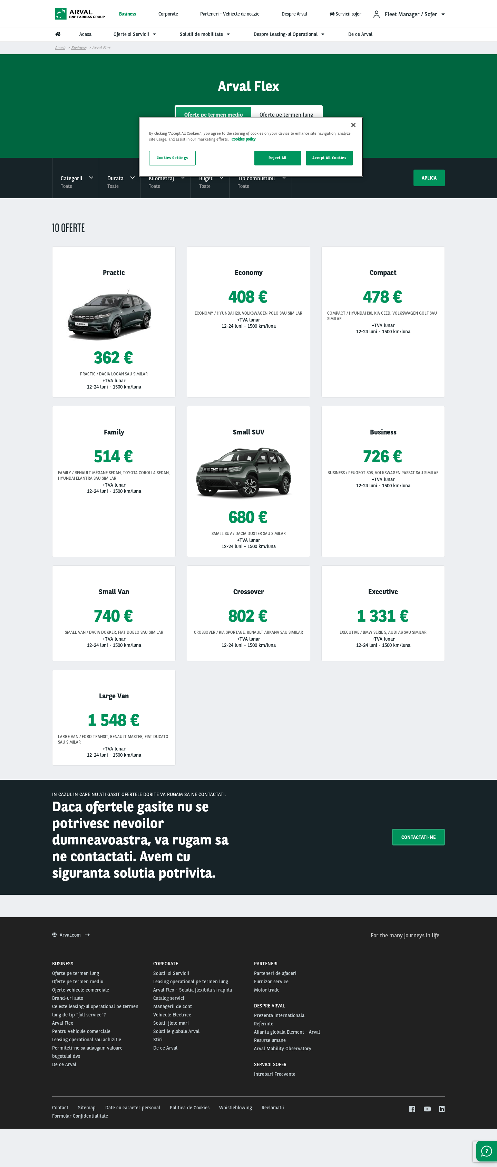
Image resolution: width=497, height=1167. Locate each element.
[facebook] (412, 1109)
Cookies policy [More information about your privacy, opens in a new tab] (244, 139)
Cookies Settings (172, 157)
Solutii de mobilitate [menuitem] (206, 34)
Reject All (277, 157)
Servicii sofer (345, 14)
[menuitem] (408, 14)
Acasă (60, 47)
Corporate (168, 14)
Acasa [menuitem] (85, 34)
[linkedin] (441, 1109)
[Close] (353, 125)
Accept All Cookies (329, 157)
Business (127, 14)
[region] (251, 147)
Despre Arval (294, 14)
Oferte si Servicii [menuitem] (136, 34)
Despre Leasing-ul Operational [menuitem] (290, 34)
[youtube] (426, 1109)
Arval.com (71, 935)
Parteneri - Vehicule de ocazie (229, 14)
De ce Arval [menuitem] (360, 34)
